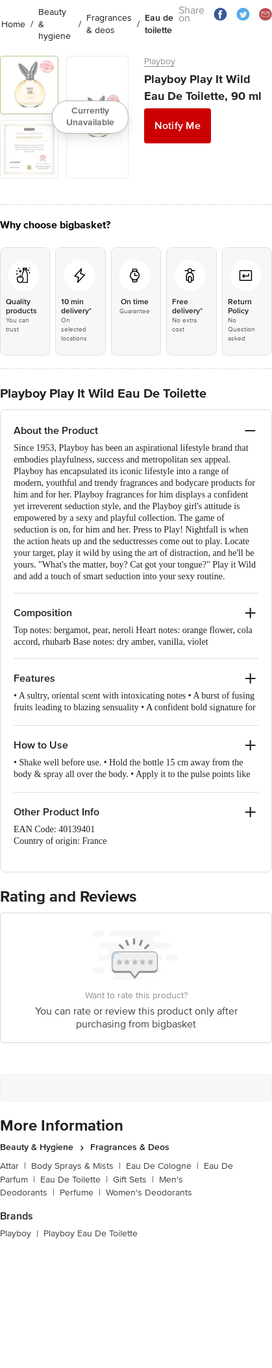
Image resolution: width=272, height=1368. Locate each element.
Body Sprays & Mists (76, 1165)
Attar (13, 1165)
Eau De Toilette (74, 1179)
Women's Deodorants (149, 1192)
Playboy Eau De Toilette (90, 1233)
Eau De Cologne (162, 1165)
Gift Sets (133, 1179)
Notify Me (178, 125)
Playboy (159, 61)
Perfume (80, 1192)
